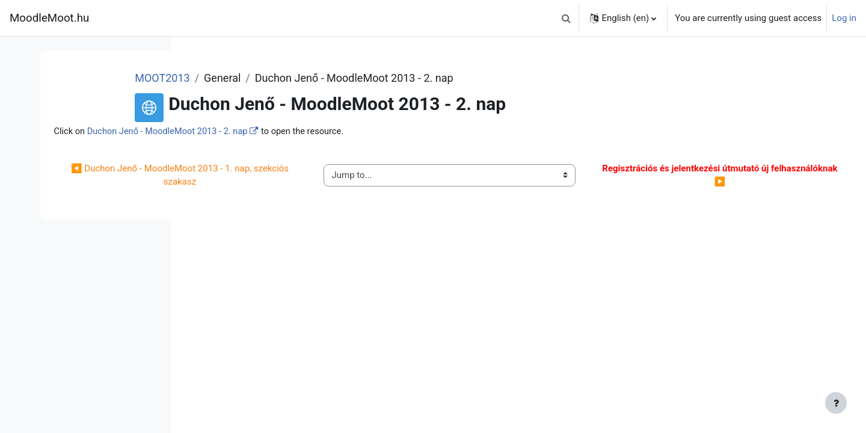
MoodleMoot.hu (49, 18)
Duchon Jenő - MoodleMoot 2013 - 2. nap (312, 131)
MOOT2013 (287, 78)
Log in (844, 18)
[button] (566, 18)
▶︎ (725, 176)
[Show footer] (836, 403)
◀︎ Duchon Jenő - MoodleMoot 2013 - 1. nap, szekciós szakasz (294, 176)
